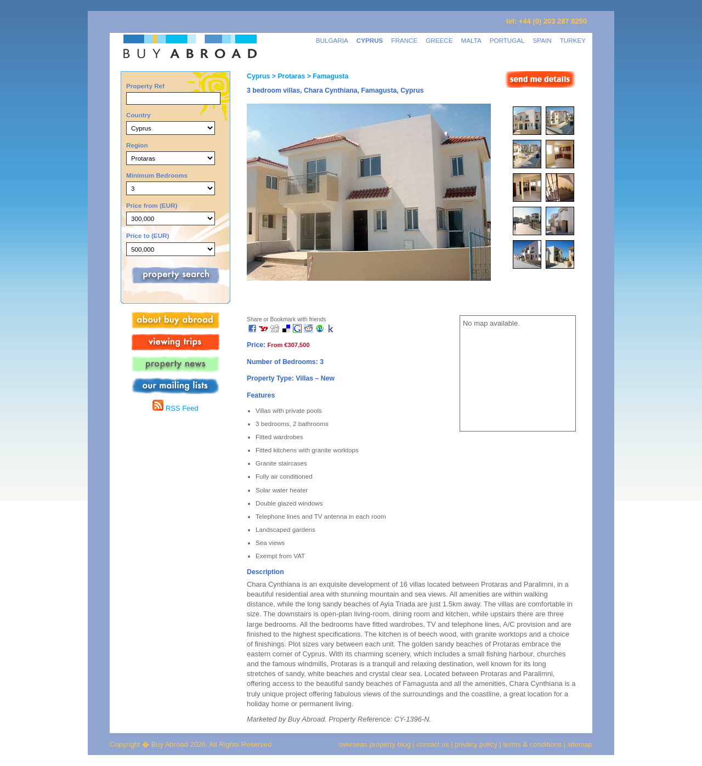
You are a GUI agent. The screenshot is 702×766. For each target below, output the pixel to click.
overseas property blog (374, 744)
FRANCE (404, 40)
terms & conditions (533, 744)
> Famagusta (326, 76)
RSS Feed (175, 408)
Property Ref (145, 85)
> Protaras (287, 76)
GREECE (439, 40)
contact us (433, 744)
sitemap (578, 744)
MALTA (471, 40)
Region (137, 145)
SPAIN (542, 40)
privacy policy (476, 744)
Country (138, 114)
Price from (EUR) (151, 205)
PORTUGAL (507, 40)
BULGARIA (332, 40)
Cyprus (258, 76)
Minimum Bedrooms (157, 175)
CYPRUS (369, 40)
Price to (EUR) (147, 235)
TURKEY (573, 40)
